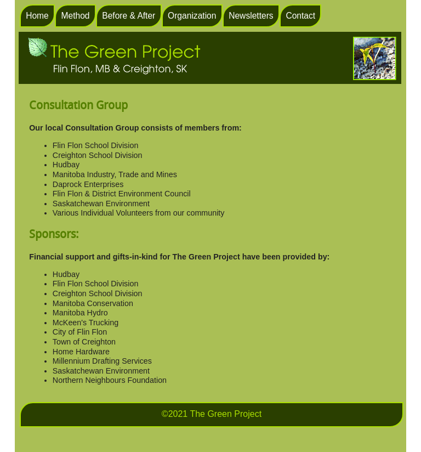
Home (37, 15)
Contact (300, 15)
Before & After (128, 15)
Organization (192, 15)
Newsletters (251, 15)
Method (75, 15)
